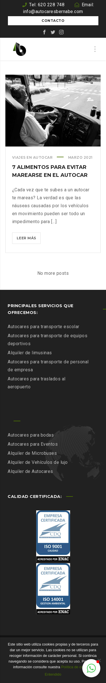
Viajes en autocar (32, 157)
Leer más (29, 239)
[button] (91, 668)
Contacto (53, 20)
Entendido (53, 674)
